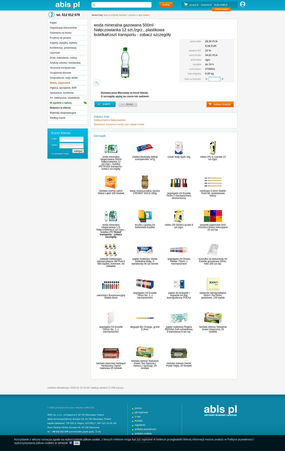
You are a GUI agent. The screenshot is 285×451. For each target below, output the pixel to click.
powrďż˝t (104, 104)
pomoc (138, 408)
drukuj (127, 104)
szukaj (166, 4)
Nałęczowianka (117, 120)
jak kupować (141, 412)
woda (141, 124)
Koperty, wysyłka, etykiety (63, 42)
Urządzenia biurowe (60, 72)
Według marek (57, 117)
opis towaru (144, 15)
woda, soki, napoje (127, 124)
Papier (53, 22)
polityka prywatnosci (145, 429)
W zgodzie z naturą (60, 102)
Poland (100, 415)
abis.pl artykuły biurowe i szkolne (67, 4)
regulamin (140, 425)
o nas (138, 416)
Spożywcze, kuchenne (62, 92)
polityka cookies (143, 433)
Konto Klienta (60, 133)
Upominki (55, 52)
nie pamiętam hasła (60, 153)
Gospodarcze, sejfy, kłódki (64, 77)
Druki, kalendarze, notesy (63, 57)
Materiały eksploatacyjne (63, 112)
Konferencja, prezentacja (63, 47)
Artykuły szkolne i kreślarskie (65, 62)
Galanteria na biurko (60, 32)
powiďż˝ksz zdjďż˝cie (97, 83)
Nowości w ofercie (60, 107)
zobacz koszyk (222, 10)
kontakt (138, 420)
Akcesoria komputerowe (62, 67)
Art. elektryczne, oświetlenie (65, 97)
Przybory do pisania (60, 37)
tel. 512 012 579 (68, 15)
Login (54, 138)
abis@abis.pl (61, 436)
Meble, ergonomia (60, 82)
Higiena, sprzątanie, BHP (63, 87)
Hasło (54, 145)
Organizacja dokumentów (63, 27)
